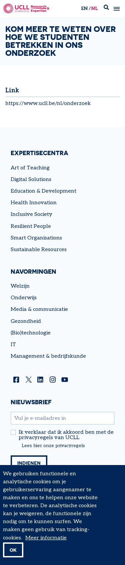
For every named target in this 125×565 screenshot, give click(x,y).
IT (13, 344)
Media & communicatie (39, 309)
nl (94, 8)
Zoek (106, 9)
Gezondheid (26, 321)
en (84, 8)
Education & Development (43, 191)
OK (13, 556)
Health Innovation (34, 203)
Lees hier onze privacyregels (53, 445)
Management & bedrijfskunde (48, 356)
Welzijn (20, 286)
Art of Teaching (30, 168)
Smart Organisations (36, 238)
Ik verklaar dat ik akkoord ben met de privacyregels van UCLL (66, 435)
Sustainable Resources (39, 249)
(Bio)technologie (31, 333)
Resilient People (31, 226)
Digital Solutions (31, 179)
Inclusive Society (31, 214)
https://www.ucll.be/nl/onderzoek (48, 103)
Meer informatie (46, 544)
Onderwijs (24, 298)
